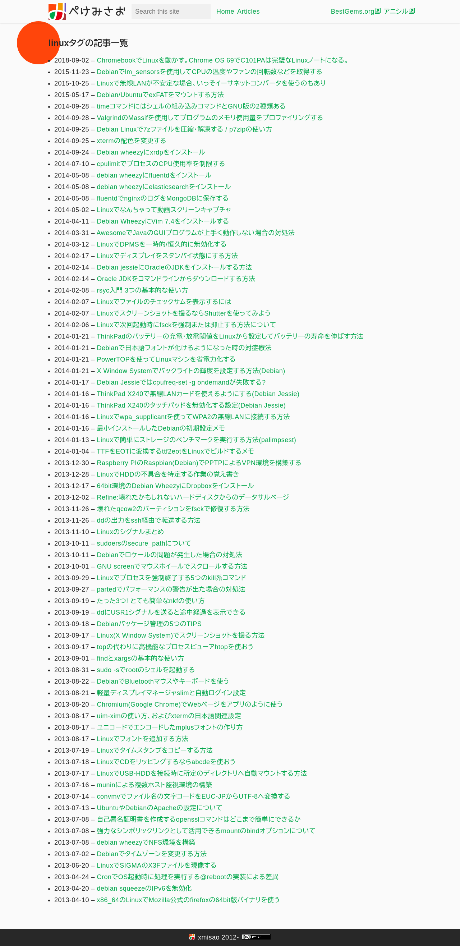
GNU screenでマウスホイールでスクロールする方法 (172, 566)
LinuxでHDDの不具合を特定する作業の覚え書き (168, 474)
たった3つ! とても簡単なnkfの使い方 (151, 601)
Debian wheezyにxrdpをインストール (151, 152)
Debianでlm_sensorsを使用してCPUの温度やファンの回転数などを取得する (210, 71)
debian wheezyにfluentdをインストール (154, 175)
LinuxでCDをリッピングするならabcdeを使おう (166, 762)
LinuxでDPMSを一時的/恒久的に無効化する (162, 244)
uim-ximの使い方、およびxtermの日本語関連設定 (169, 716)
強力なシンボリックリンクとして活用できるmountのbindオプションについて (206, 831)
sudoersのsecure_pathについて (144, 543)
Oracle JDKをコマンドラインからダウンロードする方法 (176, 279)
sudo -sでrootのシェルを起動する (146, 670)
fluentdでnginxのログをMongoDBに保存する (163, 198)
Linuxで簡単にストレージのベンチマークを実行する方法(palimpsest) (196, 440)
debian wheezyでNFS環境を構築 (146, 842)
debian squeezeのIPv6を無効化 (144, 888)
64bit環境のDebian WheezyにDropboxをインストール (175, 486)
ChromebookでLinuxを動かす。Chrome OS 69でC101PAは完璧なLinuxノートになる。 (223, 60)
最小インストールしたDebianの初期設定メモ (161, 428)
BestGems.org (352, 11)
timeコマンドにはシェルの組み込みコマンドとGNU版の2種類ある (191, 106)
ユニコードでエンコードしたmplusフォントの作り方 (170, 727)
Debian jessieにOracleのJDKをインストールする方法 (174, 267)
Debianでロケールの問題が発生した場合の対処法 (170, 555)
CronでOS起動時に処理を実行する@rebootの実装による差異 (188, 877)
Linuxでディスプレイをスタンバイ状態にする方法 (167, 256)
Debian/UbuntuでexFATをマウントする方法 (160, 94)
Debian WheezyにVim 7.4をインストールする (163, 221)
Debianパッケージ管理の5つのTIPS (149, 624)
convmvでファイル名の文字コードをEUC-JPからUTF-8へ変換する (193, 796)
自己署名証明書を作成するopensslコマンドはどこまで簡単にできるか (199, 819)
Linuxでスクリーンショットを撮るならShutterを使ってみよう (184, 313)
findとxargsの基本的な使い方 (140, 658)
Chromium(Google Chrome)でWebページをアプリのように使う (190, 704)
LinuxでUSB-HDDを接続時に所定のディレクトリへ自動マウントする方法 (202, 773)
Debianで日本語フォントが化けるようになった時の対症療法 (184, 348)
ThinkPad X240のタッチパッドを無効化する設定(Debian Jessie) (191, 405)
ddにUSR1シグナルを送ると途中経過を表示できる (171, 612)
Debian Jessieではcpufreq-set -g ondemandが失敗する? (181, 382)
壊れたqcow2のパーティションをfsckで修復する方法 (173, 509)
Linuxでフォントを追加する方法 (143, 739)
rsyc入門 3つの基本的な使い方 (142, 290)
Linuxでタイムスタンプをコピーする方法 (155, 750)
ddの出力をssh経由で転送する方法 (149, 520)
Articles (248, 11)
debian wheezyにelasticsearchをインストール (164, 186)
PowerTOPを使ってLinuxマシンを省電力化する (166, 359)
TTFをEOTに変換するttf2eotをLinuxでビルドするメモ (175, 451)
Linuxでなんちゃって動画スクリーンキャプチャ (164, 209)
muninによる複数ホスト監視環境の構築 (154, 785)
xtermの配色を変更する (132, 140)
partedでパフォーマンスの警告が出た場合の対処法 (171, 589)
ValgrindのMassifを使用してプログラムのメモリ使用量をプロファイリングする (210, 117)
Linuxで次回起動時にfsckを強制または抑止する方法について (186, 325)
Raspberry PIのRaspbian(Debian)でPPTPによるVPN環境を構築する (199, 463)
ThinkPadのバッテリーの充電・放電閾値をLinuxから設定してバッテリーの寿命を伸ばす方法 (230, 336)
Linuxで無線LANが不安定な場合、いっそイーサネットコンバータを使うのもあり (211, 83)
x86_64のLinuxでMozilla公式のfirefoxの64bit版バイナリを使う (188, 900)
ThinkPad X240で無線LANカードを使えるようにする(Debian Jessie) (198, 394)
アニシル (396, 11)
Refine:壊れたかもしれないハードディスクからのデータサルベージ (193, 497)
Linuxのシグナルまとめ (130, 532)
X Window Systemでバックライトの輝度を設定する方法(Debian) (191, 371)
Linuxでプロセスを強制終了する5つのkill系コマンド (172, 578)
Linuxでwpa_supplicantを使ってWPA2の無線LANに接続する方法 (193, 417)
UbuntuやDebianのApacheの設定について (160, 808)
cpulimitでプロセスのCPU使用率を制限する (161, 163)
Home (225, 11)
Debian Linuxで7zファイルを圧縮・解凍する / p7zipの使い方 (184, 129)
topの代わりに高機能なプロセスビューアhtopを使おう (175, 647)
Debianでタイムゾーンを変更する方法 (152, 854)
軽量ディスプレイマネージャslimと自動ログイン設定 (171, 693)
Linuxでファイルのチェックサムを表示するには (164, 302)
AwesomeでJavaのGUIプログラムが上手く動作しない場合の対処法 (196, 232)
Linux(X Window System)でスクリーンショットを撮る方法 (181, 635)
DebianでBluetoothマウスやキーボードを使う (163, 681)
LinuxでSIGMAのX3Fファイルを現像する (157, 865)
